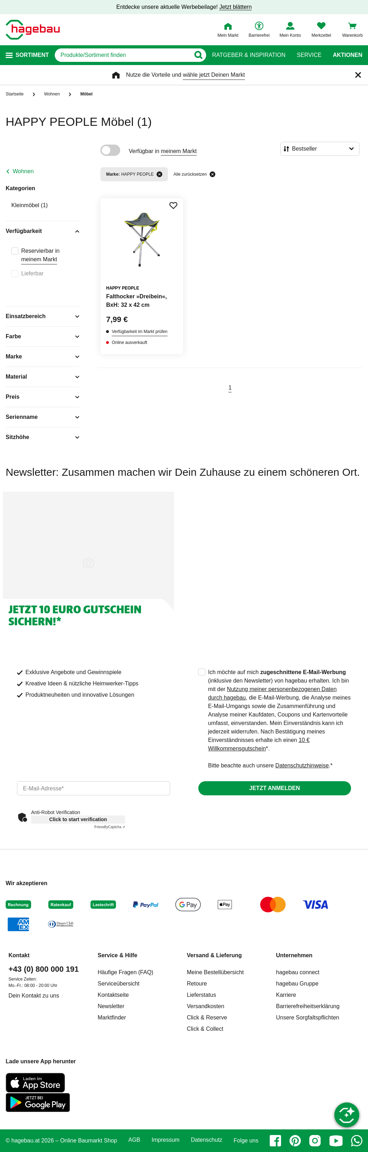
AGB (134, 1140)
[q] (122, 55)
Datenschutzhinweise (302, 765)
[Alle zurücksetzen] (212, 174)
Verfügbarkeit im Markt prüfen (139, 331)
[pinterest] (295, 1140)
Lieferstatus (201, 995)
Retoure (197, 984)
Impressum (166, 1140)
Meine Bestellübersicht (215, 972)
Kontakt (19, 955)
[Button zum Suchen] (198, 55)
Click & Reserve (207, 1017)
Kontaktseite (113, 995)
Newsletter (111, 1006)
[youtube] (336, 1140)
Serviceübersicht (118, 984)
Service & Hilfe (117, 955)
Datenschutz (206, 1140)
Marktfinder (112, 1017)
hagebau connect (298, 972)
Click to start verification (78, 819)
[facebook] (275, 1140)
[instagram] (315, 1140)
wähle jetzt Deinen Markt (214, 75)
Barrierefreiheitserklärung (308, 1006)
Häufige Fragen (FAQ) (125, 972)
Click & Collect (205, 1029)
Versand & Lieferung (214, 955)
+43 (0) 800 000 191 (43, 969)
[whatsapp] (356, 1140)
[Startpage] (33, 30)
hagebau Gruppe (297, 984)
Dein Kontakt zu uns (33, 996)
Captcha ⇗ (109, 827)
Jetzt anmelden (274, 788)
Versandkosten (205, 1006)
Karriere (286, 995)
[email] (93, 788)
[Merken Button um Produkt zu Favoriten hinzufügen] (173, 205)
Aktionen (347, 55)
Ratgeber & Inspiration (248, 55)
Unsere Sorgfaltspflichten (307, 1017)
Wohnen (23, 171)
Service (309, 55)
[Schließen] (358, 75)
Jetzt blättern (235, 7)
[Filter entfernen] (159, 174)
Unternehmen (294, 955)
